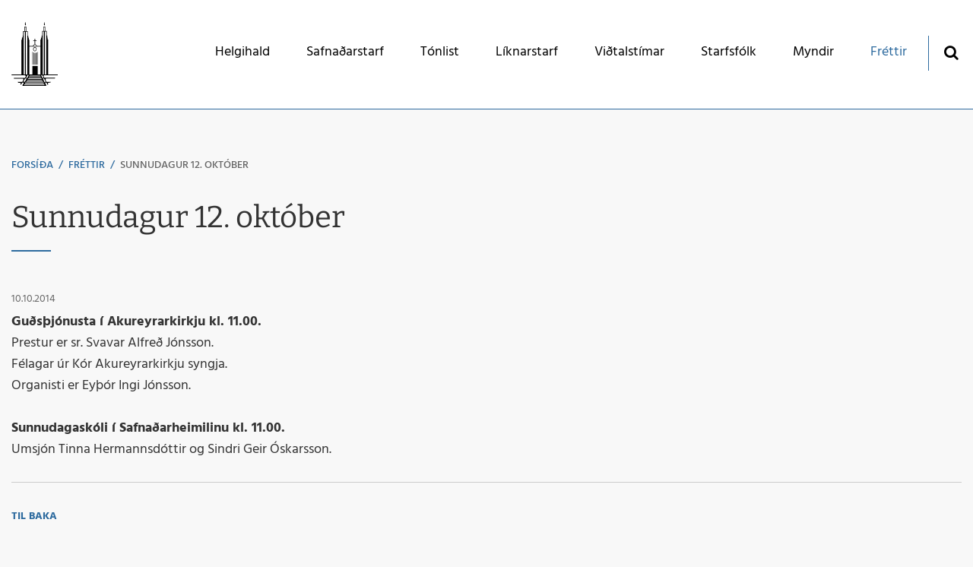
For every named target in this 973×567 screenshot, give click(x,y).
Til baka (34, 516)
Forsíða (32, 165)
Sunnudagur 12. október (184, 165)
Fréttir (86, 165)
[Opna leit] (950, 52)
